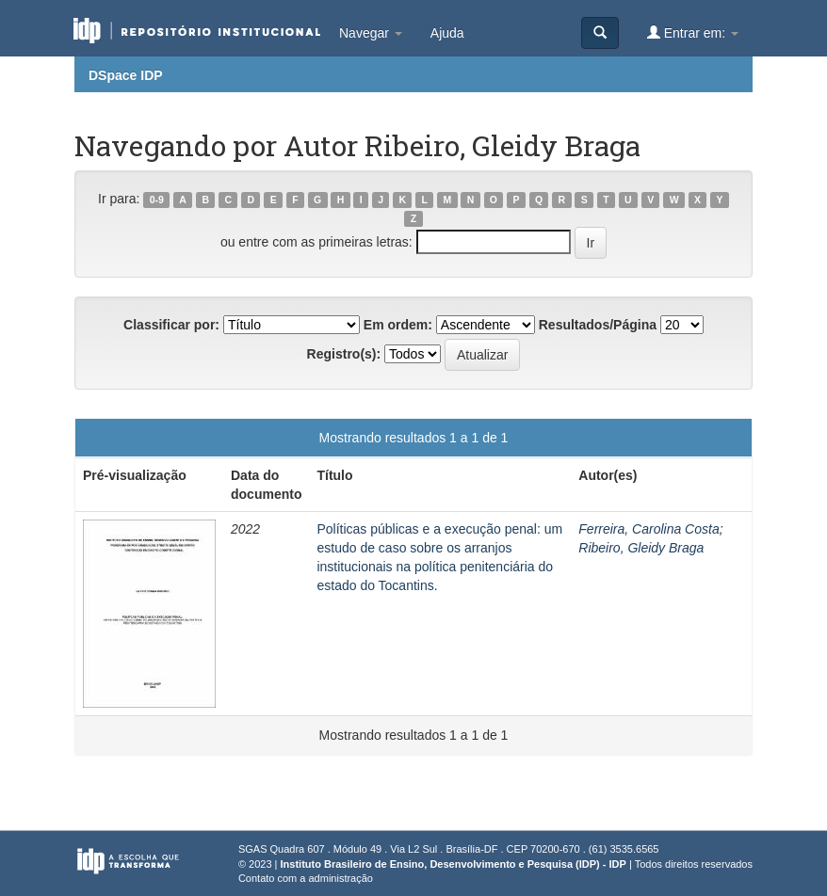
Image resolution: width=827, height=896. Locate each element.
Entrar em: (692, 32)
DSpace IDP (126, 75)
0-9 (157, 199)
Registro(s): (344, 353)
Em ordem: (398, 324)
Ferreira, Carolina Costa (648, 528)
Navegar (370, 32)
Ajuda (447, 32)
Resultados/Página (598, 324)
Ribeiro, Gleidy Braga (641, 547)
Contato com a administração (305, 878)
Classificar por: (171, 324)
